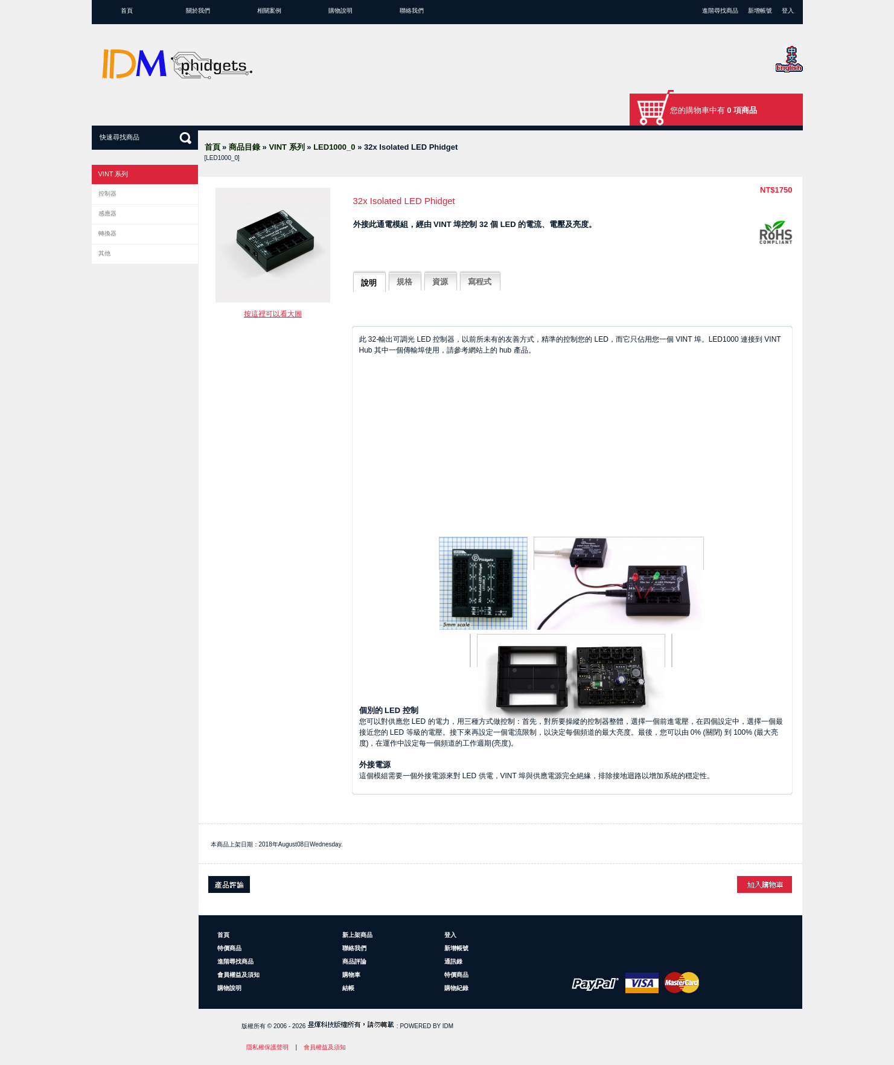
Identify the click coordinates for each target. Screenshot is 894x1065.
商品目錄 (244, 147)
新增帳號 (760, 10)
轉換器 (107, 233)
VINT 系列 (286, 147)
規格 (404, 281)
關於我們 (198, 10)
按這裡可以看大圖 (273, 314)
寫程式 (479, 281)
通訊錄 (453, 961)
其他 (104, 253)
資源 (440, 281)
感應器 (107, 213)
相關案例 (269, 10)
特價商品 (229, 948)
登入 (788, 10)
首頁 (127, 10)
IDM (447, 1026)
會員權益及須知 (238, 974)
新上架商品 (357, 935)
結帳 (348, 988)
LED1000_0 (334, 147)
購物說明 (340, 10)
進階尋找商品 (720, 10)
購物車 (351, 974)
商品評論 (354, 961)
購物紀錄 (456, 988)
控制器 (107, 193)
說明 (369, 282)
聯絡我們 (412, 10)
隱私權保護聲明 (267, 1047)
